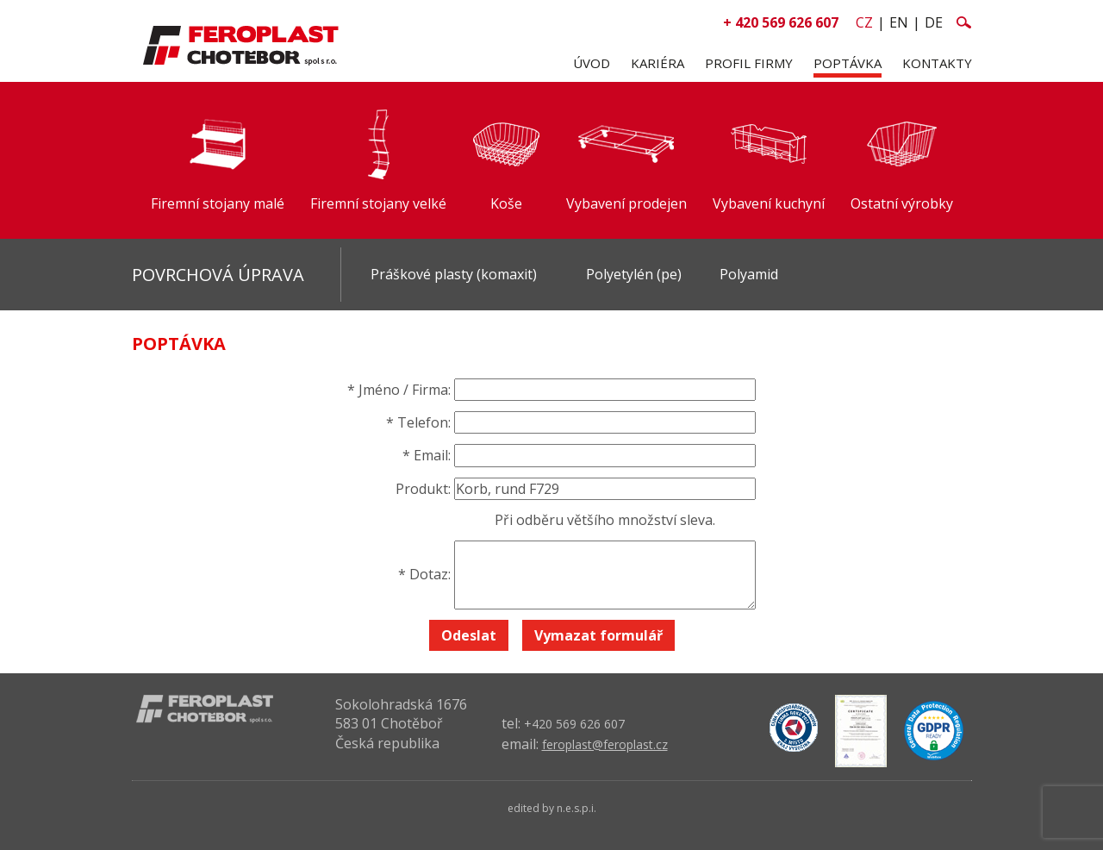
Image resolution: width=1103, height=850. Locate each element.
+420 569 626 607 (574, 724)
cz (864, 22)
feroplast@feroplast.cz (605, 744)
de (934, 22)
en (898, 22)
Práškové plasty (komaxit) (454, 274)
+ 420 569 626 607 (780, 22)
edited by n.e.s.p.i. (552, 808)
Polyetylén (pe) (634, 274)
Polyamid (749, 274)
